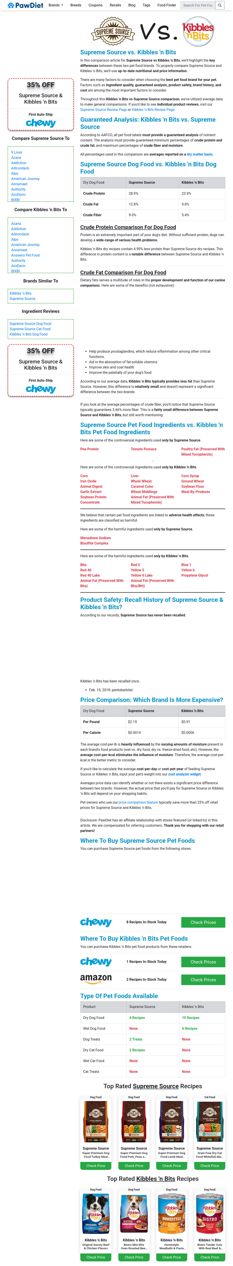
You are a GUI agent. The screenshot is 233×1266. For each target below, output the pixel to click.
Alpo (14, 173)
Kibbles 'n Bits (20, 293)
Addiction (18, 163)
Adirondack (20, 168)
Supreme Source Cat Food (30, 329)
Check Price (95, 1166)
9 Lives (16, 152)
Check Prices (203, 922)
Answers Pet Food (25, 255)
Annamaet (19, 184)
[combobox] (197, 5)
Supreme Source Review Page (103, 110)
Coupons (95, 5)
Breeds (75, 5)
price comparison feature (138, 802)
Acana (16, 158)
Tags (146, 5)
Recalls (115, 5)
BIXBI (15, 200)
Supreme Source (22, 299)
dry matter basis (200, 154)
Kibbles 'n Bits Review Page (153, 110)
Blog (131, 5)
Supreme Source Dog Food (30, 324)
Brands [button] (55, 5)
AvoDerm (18, 194)
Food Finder (167, 5)
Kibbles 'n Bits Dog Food (29, 334)
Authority (18, 189)
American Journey (25, 179)
